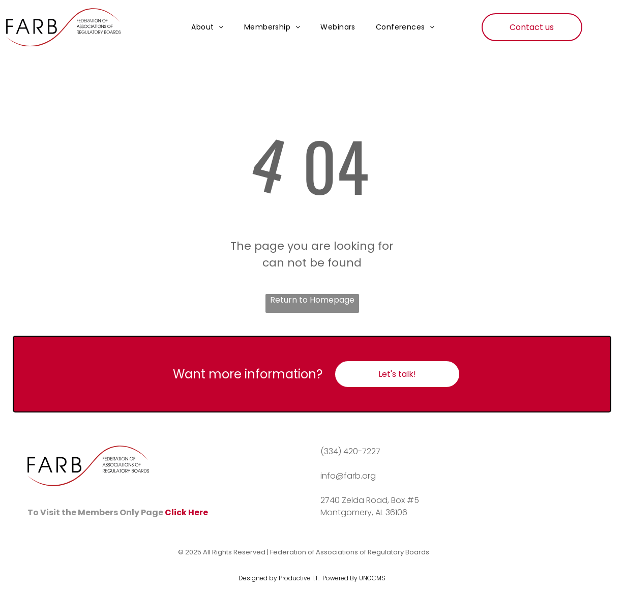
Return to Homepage (312, 300)
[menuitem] (207, 27)
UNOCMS (372, 578)
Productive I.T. (299, 578)
